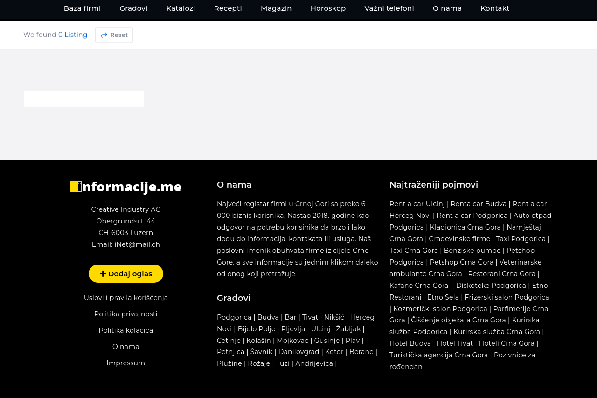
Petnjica (230, 351)
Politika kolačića (125, 330)
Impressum (126, 362)
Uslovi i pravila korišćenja (126, 297)
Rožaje (259, 363)
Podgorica (234, 317)
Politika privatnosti (126, 313)
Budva (268, 317)
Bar (290, 317)
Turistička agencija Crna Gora (438, 354)
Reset (114, 61)
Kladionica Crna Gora (465, 227)
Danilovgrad (298, 351)
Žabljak (348, 328)
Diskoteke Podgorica (491, 285)
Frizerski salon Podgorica (507, 297)
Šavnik (261, 351)
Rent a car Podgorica (472, 215)
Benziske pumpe (472, 250)
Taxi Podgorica (521, 238)
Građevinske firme (460, 238)
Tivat (310, 317)
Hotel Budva (410, 343)
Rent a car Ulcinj (417, 203)
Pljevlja (294, 328)
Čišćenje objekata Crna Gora (458, 319)
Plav (353, 340)
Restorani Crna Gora (501, 273)
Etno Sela (443, 297)
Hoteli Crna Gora (507, 343)
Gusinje (327, 340)
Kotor (334, 351)
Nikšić (334, 317)
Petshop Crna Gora (462, 262)
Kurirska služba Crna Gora (496, 331)
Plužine (229, 363)
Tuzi (283, 363)
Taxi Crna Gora (413, 250)
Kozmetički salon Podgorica (440, 308)
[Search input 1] (294, 33)
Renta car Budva (479, 203)
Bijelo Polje (257, 328)
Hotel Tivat (455, 343)
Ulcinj (320, 328)
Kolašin (259, 340)
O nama (125, 346)
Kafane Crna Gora (419, 285)
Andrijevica (314, 363)
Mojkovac (292, 340)
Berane (361, 351)
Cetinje (229, 340)
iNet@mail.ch (137, 244)
